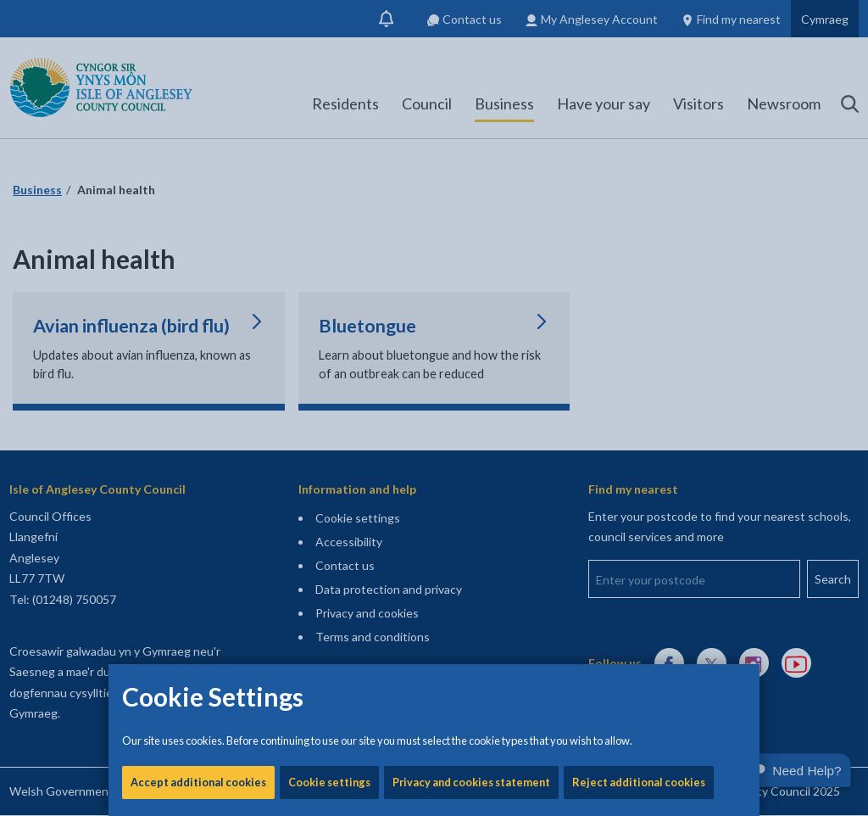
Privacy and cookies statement (471, 577)
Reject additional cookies (638, 577)
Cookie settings (329, 577)
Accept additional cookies (198, 577)
